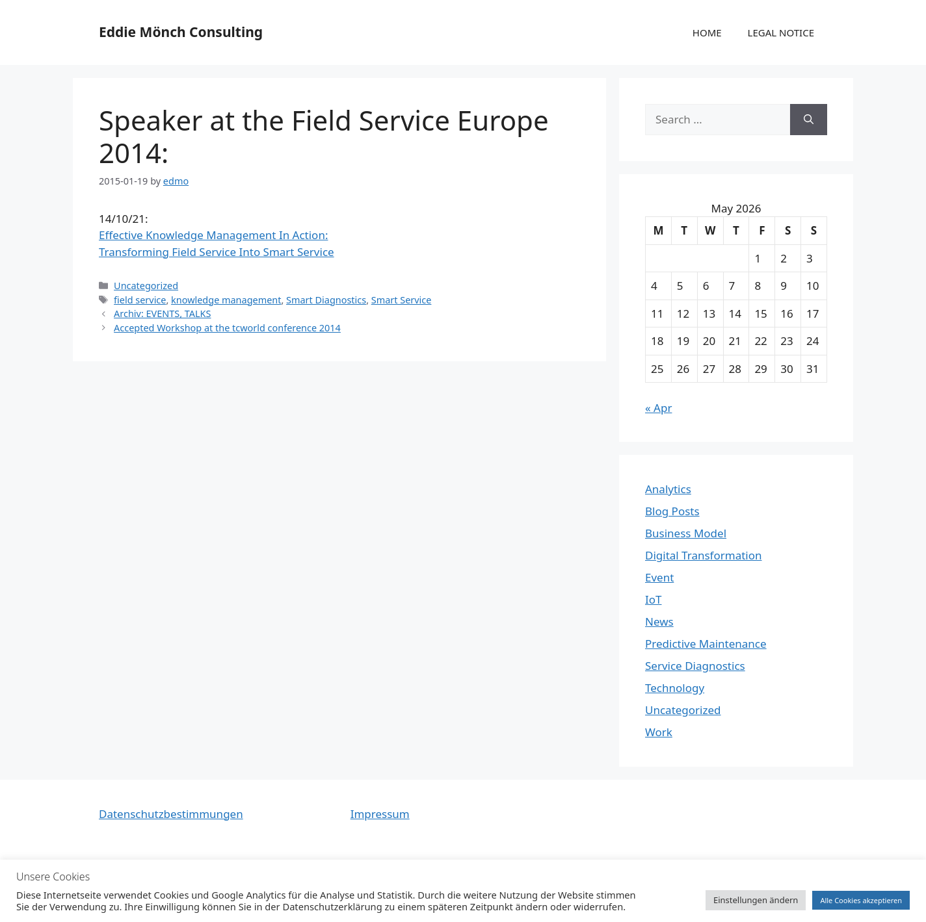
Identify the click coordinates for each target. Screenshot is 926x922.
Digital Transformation (703, 555)
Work (658, 731)
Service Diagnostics (695, 665)
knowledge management (226, 300)
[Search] (808, 119)
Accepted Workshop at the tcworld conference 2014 (227, 328)
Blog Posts (672, 511)
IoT (653, 599)
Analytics (668, 488)
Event (659, 577)
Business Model (685, 533)
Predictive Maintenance (706, 643)
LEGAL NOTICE (781, 32)
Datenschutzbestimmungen (171, 813)
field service (140, 300)
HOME (707, 32)
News (659, 621)
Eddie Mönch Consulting (181, 32)
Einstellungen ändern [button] (755, 900)
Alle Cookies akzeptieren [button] (861, 900)
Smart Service (401, 300)
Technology (674, 687)
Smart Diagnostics (326, 300)
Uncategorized (146, 285)
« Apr (658, 407)
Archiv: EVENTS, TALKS (162, 313)
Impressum (380, 813)
